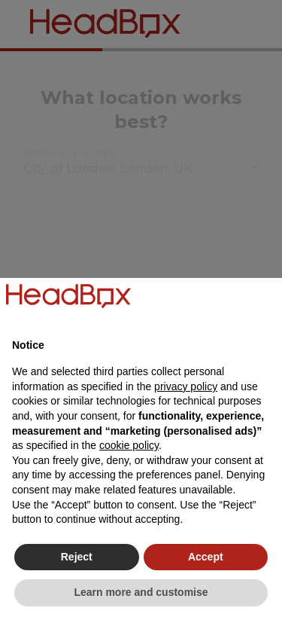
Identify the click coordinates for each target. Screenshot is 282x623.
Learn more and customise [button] (141, 592)
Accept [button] (205, 557)
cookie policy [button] (129, 445)
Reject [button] (76, 557)
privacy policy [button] (185, 386)
